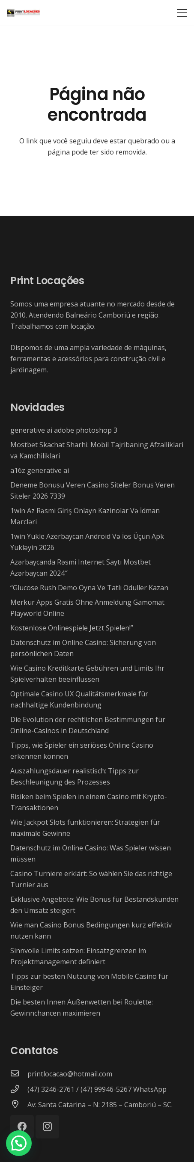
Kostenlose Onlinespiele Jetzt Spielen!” (71, 628)
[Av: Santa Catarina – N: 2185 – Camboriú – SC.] (18, 1104)
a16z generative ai (39, 470)
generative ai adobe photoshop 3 (63, 430)
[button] (19, 1143)
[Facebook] (22, 1126)
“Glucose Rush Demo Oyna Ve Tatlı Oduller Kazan (89, 587)
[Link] (23, 13)
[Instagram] (47, 1126)
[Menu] (182, 13)
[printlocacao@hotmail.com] (18, 1073)
